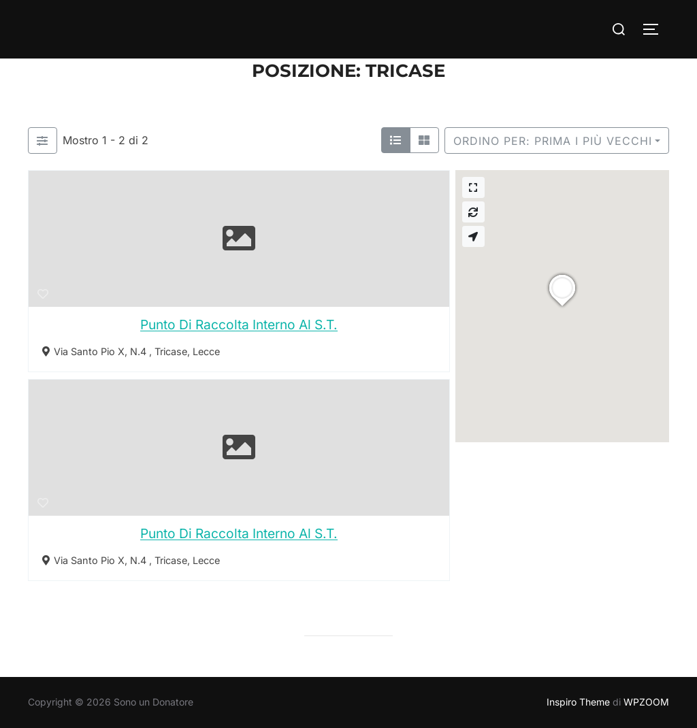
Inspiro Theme (578, 702)
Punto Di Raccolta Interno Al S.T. (239, 324)
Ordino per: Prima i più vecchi (552, 141)
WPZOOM (646, 702)
